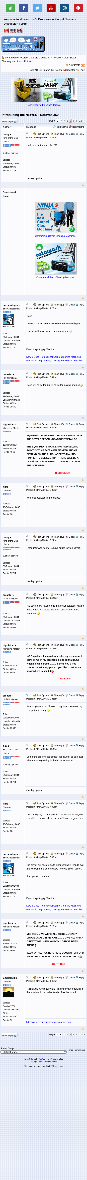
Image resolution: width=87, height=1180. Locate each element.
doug (7, 134)
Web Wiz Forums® (46, 1059)
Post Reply (9, 121)
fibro (6, 486)
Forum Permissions (77, 1050)
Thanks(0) (57, 134)
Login (82, 70)
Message (31, 127)
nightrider (9, 424)
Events (56, 70)
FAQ (35, 70)
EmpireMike (11, 977)
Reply (81, 134)
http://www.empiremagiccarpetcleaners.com (48, 1022)
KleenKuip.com (27, 19)
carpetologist (11, 305)
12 (80, 120)
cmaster (8, 374)
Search (44, 70)
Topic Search (60, 127)
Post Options (41, 134)
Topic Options (76, 127)
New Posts (74, 65)
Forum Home (12, 57)
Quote (72, 134)
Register (70, 70)
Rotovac (28, 61)
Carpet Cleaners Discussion (35, 57)
